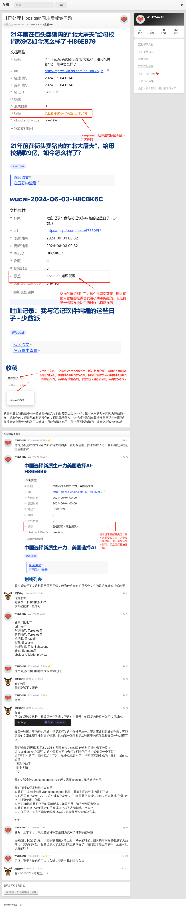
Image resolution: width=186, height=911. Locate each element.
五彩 (5, 5)
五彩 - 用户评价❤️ (148, 73)
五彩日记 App (146, 81)
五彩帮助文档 (145, 44)
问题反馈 (8, 24)
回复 (152, 33)
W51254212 (21, 24)
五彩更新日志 (145, 51)
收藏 (163, 33)
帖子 (140, 33)
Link (48, 873)
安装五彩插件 (145, 66)
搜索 (61, 5)
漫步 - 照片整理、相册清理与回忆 (157, 88)
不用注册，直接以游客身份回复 (21, 892)
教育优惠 (143, 59)
